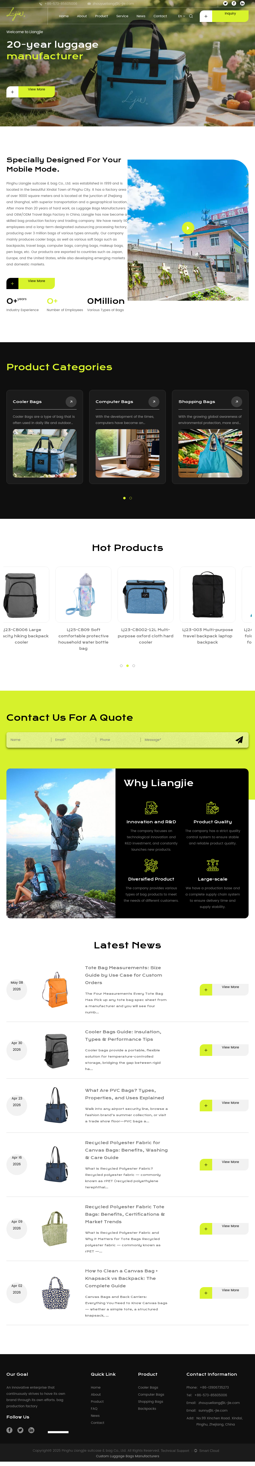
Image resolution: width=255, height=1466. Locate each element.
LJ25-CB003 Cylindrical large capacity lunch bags (96, 633)
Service (122, 16)
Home (64, 16)
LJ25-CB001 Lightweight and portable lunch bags (34, 633)
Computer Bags (101, 402)
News (141, 16)
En (181, 16)
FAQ (94, 1413)
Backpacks (147, 1413)
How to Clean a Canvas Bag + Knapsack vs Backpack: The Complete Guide (123, 1283)
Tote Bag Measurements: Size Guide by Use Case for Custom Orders (126, 976)
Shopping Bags (183, 402)
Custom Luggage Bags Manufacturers (127, 1460)
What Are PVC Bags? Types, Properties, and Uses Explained (122, 1096)
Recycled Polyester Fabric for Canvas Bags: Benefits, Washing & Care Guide (125, 1154)
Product (101, 16)
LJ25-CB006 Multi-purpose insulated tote (158, 633)
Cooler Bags (148, 1392)
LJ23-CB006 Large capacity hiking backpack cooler (221, 636)
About (82, 16)
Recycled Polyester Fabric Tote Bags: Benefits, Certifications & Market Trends (126, 1218)
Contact (160, 16)
